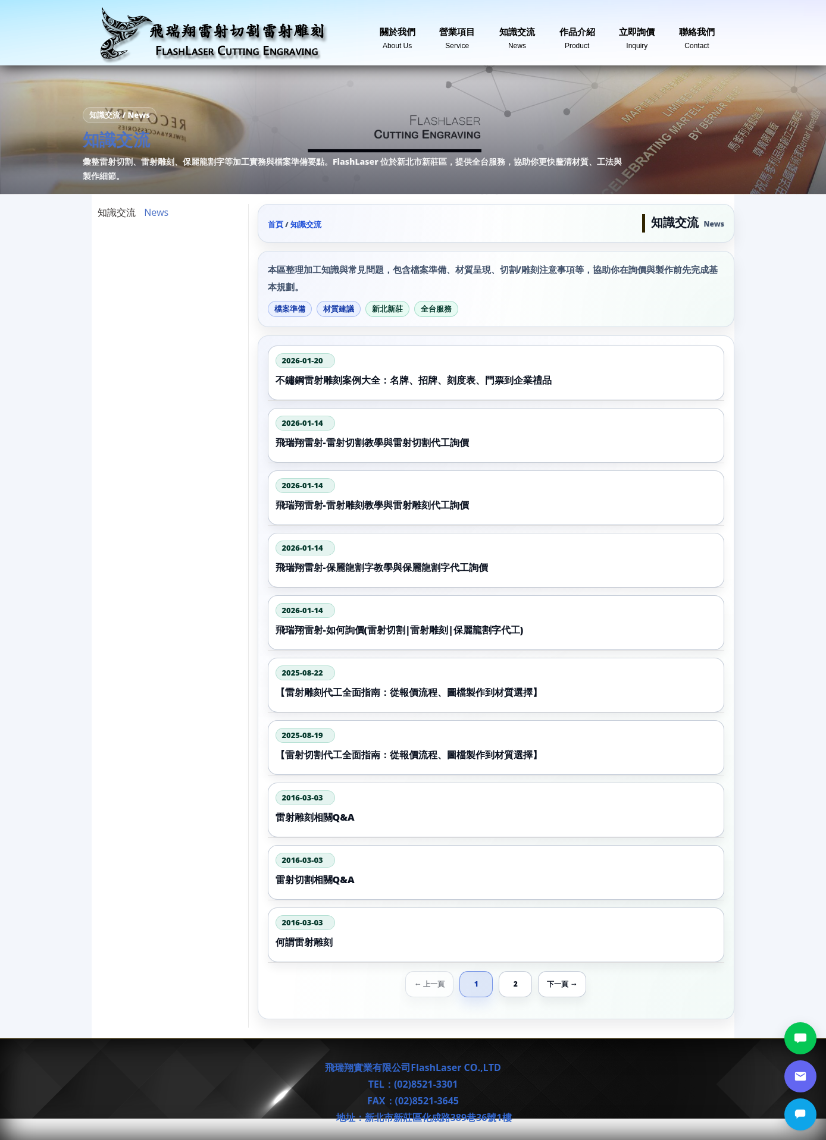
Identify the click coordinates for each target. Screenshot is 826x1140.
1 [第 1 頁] (476, 984)
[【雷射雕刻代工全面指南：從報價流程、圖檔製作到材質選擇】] (496, 685)
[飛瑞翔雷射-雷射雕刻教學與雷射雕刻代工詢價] (496, 497)
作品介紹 (577, 33)
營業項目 (457, 33)
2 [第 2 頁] (516, 984)
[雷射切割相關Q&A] (496, 872)
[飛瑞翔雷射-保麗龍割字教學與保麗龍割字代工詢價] (496, 560)
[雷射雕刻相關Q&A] (496, 810)
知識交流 (517, 33)
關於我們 (397, 33)
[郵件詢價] (800, 1076)
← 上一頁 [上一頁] (429, 984)
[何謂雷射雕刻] (496, 934)
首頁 (275, 224)
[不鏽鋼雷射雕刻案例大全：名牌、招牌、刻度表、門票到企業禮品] (496, 373)
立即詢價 (637, 33)
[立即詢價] (800, 1114)
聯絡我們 (697, 33)
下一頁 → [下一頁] (562, 984)
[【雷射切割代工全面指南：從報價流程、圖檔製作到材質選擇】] (496, 747)
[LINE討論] (800, 1038)
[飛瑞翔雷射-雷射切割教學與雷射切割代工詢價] (496, 435)
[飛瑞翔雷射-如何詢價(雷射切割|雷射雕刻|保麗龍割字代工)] (496, 622)
